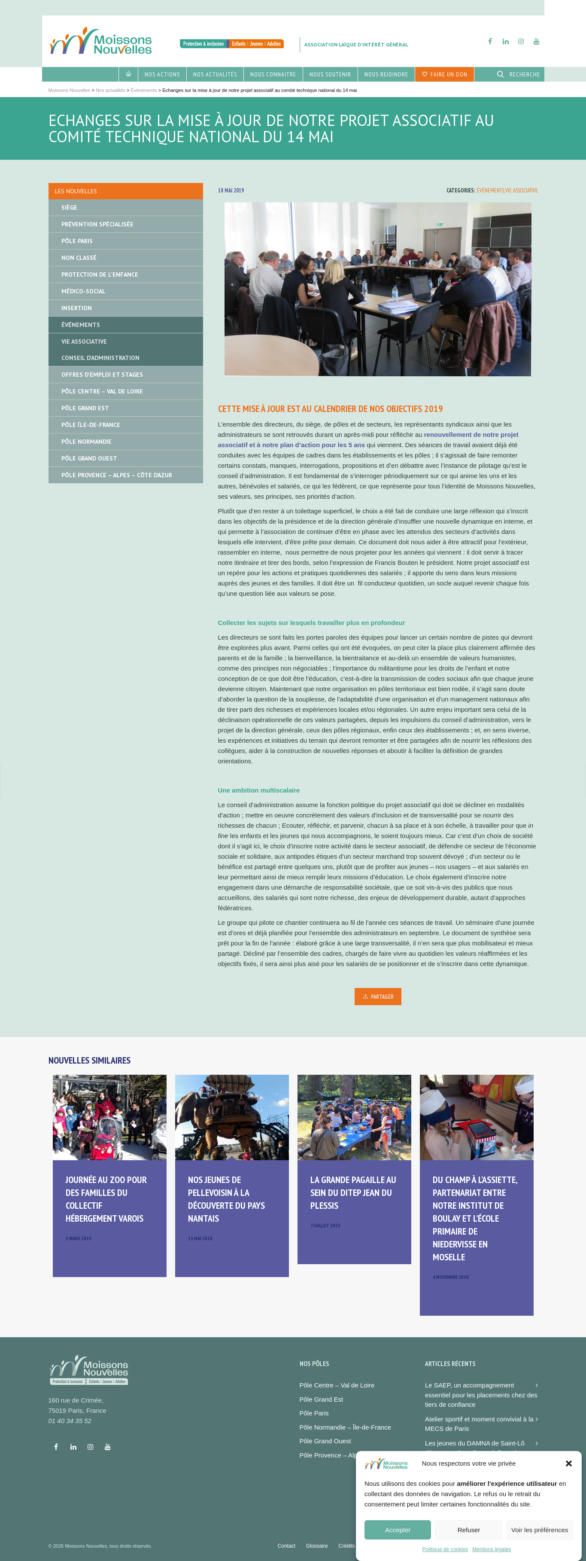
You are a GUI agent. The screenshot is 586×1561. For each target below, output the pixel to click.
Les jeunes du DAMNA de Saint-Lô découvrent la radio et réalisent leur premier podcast (475, 1452)
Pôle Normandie (86, 441)
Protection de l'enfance (99, 274)
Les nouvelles (76, 191)
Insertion (76, 308)
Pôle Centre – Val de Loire (102, 391)
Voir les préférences (539, 1536)
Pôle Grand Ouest (89, 458)
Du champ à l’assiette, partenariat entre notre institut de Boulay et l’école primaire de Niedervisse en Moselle (475, 1218)
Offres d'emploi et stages (102, 374)
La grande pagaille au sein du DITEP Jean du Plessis (353, 1192)
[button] (569, 1470)
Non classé (79, 258)
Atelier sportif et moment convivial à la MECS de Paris (479, 1424)
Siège (69, 207)
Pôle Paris (77, 241)
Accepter (397, 1536)
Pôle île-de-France (90, 425)
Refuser (469, 1536)
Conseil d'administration (100, 358)
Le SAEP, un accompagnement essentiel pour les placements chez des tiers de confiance (481, 1394)
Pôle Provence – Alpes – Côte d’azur (352, 1455)
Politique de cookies (445, 1555)
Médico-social (83, 291)
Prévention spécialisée (97, 224)
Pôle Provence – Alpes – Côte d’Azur (116, 475)
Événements (490, 190)
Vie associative (521, 190)
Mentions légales (491, 1555)
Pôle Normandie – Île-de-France (345, 1427)
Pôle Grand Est (85, 408)
